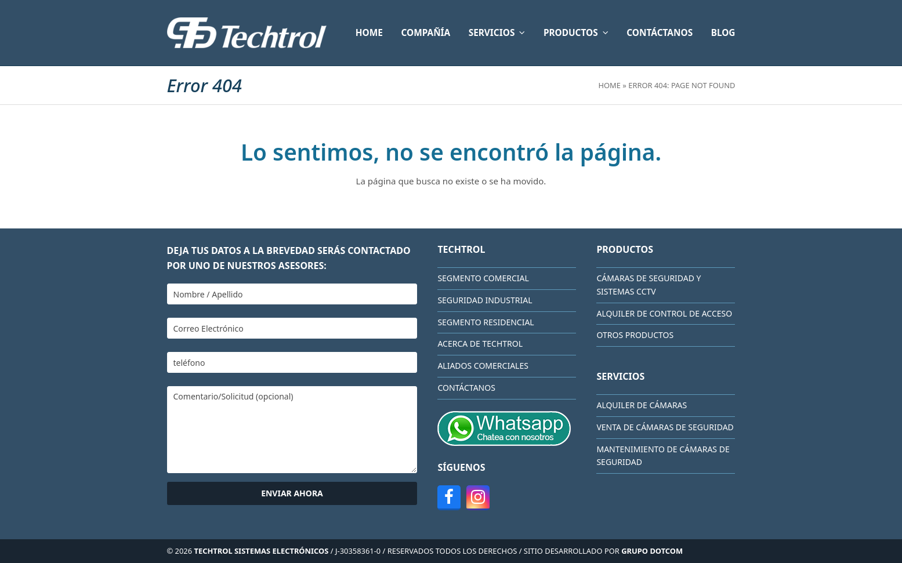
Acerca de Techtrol (480, 343)
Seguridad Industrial (484, 300)
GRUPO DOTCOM (652, 551)
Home (609, 85)
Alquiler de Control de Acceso (664, 313)
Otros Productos (634, 334)
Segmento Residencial (485, 322)
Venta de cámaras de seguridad (664, 427)
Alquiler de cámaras (641, 405)
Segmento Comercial (482, 278)
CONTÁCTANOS (466, 387)
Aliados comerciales (482, 365)
